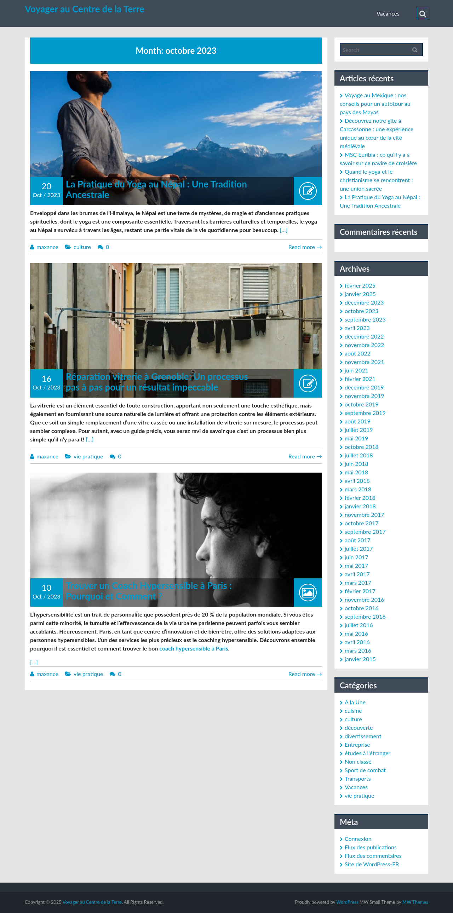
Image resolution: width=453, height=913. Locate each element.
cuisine (353, 710)
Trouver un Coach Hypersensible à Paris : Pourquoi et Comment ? (149, 591)
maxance (47, 246)
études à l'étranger (367, 753)
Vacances (388, 13)
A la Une (355, 702)
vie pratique (88, 456)
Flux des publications (371, 847)
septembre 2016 (365, 616)
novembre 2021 (364, 361)
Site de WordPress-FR (372, 864)
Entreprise (357, 744)
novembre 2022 (364, 344)
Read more (305, 246)
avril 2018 (357, 480)
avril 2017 (357, 574)
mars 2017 (358, 582)
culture (82, 246)
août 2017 (358, 540)
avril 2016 (357, 641)
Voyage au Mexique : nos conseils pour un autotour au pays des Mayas (375, 103)
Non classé (358, 761)
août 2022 (358, 353)
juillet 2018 (359, 455)
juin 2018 (356, 463)
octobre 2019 (362, 404)
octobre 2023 (362, 310)
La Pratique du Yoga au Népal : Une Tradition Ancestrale (156, 189)
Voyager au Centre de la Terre (84, 9)
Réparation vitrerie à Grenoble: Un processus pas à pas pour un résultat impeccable (157, 382)
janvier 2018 (360, 506)
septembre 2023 (365, 319)
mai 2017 (356, 565)
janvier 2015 (360, 658)
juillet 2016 (359, 625)
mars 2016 (358, 650)
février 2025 (360, 285)
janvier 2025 (360, 293)
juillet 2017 (359, 548)
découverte (359, 727)
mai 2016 (356, 633)
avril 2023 (357, 327)
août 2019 (358, 421)
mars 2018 (358, 489)
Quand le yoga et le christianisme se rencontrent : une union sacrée (376, 180)
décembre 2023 (364, 302)
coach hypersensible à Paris (193, 648)
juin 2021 (356, 370)
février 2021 (360, 378)
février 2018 (360, 497)
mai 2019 (356, 438)
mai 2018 (356, 472)
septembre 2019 (365, 412)
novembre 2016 (364, 599)
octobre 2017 (362, 523)
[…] (284, 229)
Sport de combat (365, 770)
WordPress (347, 902)
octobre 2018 (362, 446)
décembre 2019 (364, 387)
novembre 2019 (364, 395)
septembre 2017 (365, 531)
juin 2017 (356, 557)
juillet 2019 (359, 429)
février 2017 (360, 591)
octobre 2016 (362, 608)
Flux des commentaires (373, 855)
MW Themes (415, 902)
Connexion (358, 838)
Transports (358, 778)
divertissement (363, 736)
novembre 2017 (364, 514)
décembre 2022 (364, 336)
